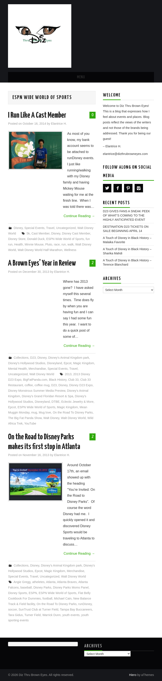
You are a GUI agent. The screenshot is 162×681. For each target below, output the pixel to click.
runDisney (85, 604)
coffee (29, 385)
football (47, 598)
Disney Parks (42, 587)
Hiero (132, 675)
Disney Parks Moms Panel (71, 587)
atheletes (38, 582)
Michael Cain (63, 598)
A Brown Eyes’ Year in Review (42, 263)
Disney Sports (17, 593)
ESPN (33, 593)
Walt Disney (51, 418)
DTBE (55, 401)
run (63, 244)
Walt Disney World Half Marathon (40, 250)
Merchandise (37, 368)
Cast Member (40, 233)
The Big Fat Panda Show (25, 418)
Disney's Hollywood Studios (26, 363)
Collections (21, 357)
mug (34, 412)
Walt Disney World (41, 374)
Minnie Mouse (34, 244)
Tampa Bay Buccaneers (76, 609)
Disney (18, 228)
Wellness (70, 250)
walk (71, 244)
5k (28, 233)
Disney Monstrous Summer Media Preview (36, 390)
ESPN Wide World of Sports (65, 239)
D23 (33, 357)
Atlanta (50, 582)
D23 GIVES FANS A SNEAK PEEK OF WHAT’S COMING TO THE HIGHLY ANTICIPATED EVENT (126, 215)
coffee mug (42, 385)
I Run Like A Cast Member (37, 115)
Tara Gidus (15, 615)
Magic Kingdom (83, 363)
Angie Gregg (22, 582)
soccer (12, 609)
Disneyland (54, 363)
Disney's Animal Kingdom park (68, 357)
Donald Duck (36, 239)
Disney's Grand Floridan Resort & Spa (47, 396)
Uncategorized (66, 228)
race (57, 244)
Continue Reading (79, 216)
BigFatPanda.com (35, 379)
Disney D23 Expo (81, 385)
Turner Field (32, 615)
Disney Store (16, 239)
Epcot (68, 363)
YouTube (30, 423)
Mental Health (17, 368)
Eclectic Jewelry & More (77, 401)
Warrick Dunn (51, 615)
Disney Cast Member (76, 233)
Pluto (48, 244)
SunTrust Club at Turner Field (38, 609)
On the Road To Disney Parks (73, 412)
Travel (50, 228)
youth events (71, 615)
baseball (26, 587)
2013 (68, 374)
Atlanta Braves (67, 582)
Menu (81, 77)
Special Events (34, 228)
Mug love (45, 412)
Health (18, 244)
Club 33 (73, 379)
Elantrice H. (59, 123)
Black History (57, 379)
